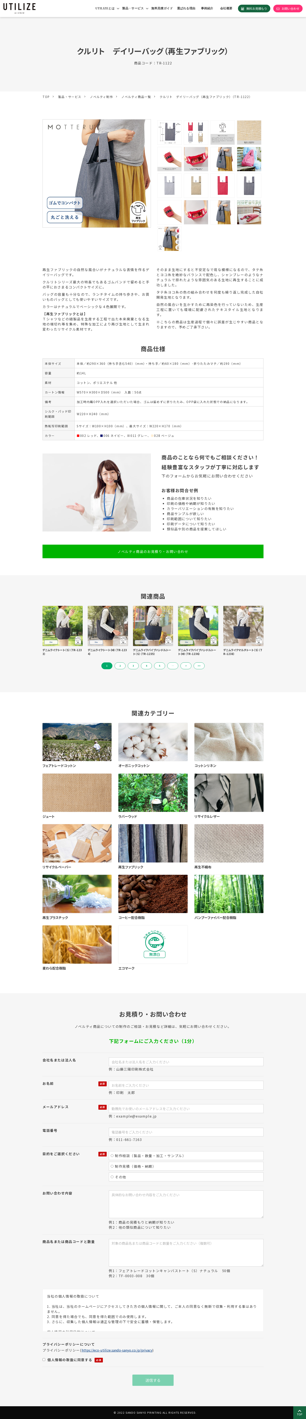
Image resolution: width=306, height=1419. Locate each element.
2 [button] (120, 665)
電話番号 (49, 1130)
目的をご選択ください (61, 1153)
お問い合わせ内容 (57, 1193)
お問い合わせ (290, 8)
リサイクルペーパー (56, 867)
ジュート (48, 816)
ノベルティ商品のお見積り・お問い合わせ (153, 551)
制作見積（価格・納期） (133, 1166)
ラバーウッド (127, 816)
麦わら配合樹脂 (54, 968)
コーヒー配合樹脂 (131, 917)
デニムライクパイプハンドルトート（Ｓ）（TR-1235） (152, 652)
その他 (118, 1176)
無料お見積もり (256, 8)
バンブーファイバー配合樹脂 (215, 917)
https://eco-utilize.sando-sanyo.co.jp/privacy (117, 1350)
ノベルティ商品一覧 (136, 97)
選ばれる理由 (186, 8)
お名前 (48, 1083)
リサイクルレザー (207, 816)
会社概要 (226, 8)
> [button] (186, 665)
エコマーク (126, 968)
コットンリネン (205, 765)
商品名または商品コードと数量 (68, 1241)
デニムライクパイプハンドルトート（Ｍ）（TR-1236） (197, 652)
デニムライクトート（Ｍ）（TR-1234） (107, 652)
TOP (46, 97)
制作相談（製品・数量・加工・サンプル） (148, 1155)
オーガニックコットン (134, 765)
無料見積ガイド (162, 8)
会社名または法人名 (59, 1059)
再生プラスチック (55, 917)
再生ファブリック (130, 867)
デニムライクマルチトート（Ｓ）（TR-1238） (242, 652)
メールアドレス (55, 1106)
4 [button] (146, 665)
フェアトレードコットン (59, 765)
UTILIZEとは (105, 8)
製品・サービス (133, 8)
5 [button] (159, 665)
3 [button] (133, 665)
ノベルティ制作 (101, 97)
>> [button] (199, 665)
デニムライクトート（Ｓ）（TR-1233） (62, 652)
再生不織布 (202, 867)
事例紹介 (207, 8)
